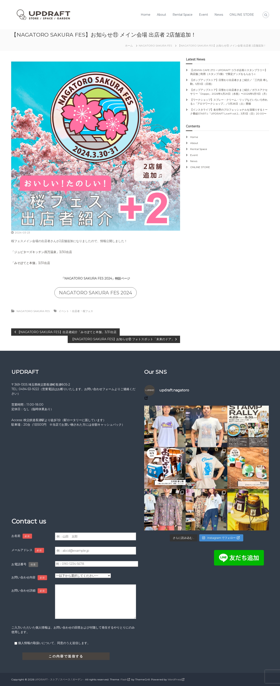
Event (203, 15)
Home (145, 15)
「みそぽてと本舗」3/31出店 (30, 263)
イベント (64, 311)
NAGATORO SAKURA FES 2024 (95, 293)
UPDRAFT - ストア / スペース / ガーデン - (59, 679)
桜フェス (88, 311)
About (161, 15)
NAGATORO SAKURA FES (155, 45)
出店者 (76, 311)
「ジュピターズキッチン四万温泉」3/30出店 (41, 252)
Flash (124, 679)
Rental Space (183, 15)
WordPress (174, 679)
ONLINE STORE (242, 15)
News (218, 15)
